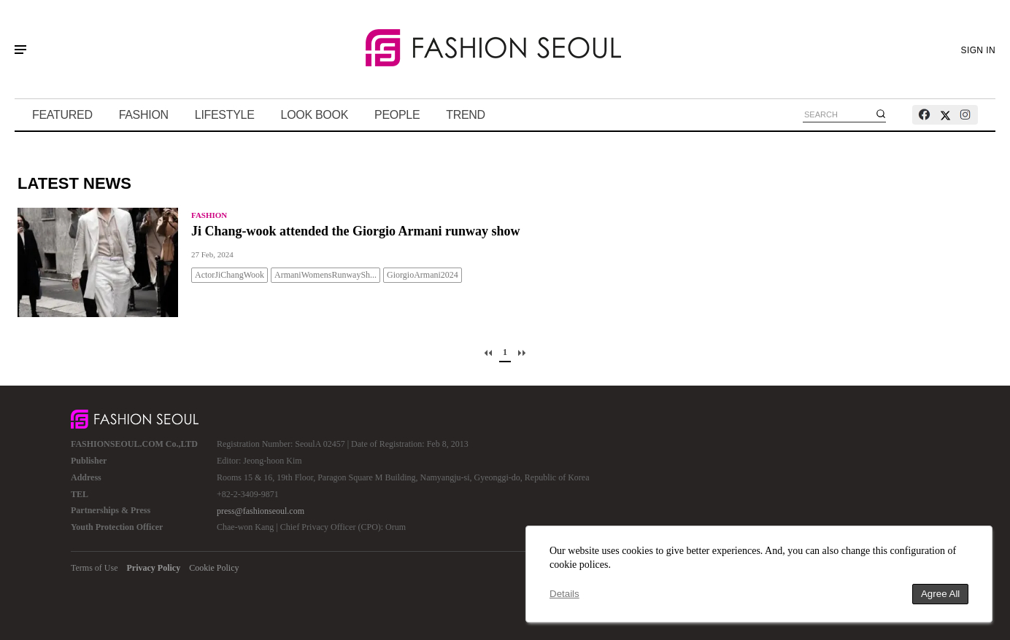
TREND (465, 115)
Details (564, 593)
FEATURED (62, 115)
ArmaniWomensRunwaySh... (325, 275)
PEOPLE (397, 115)
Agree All (940, 593)
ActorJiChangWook (229, 275)
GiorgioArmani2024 (422, 275)
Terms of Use (94, 568)
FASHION (144, 115)
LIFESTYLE (225, 115)
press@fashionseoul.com (260, 511)
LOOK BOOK (314, 115)
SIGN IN (978, 50)
